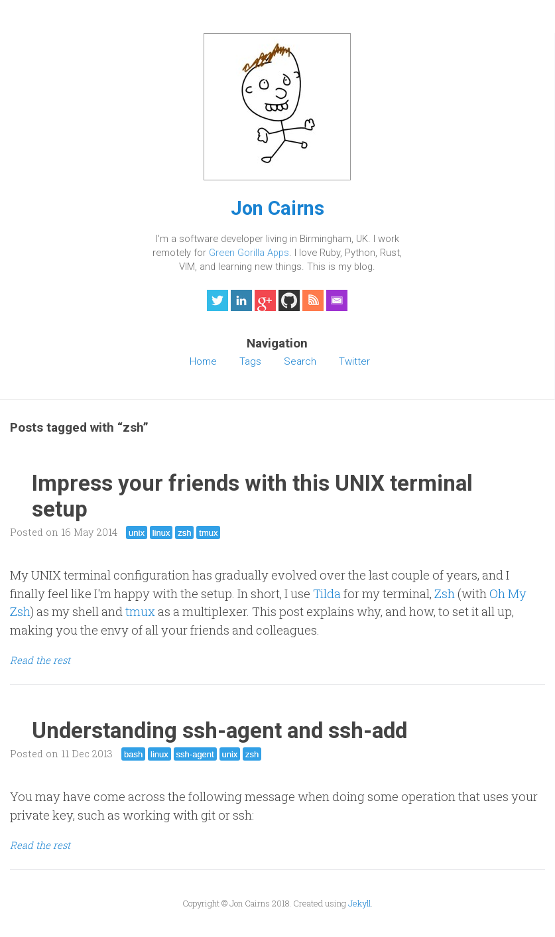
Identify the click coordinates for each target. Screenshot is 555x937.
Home (203, 361)
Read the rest (40, 660)
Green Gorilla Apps (249, 253)
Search (300, 361)
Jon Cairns (277, 208)
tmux (208, 533)
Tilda (327, 593)
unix (137, 533)
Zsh (444, 593)
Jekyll (359, 903)
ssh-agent (195, 754)
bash (133, 754)
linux (161, 533)
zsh (184, 533)
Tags (250, 361)
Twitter (354, 361)
